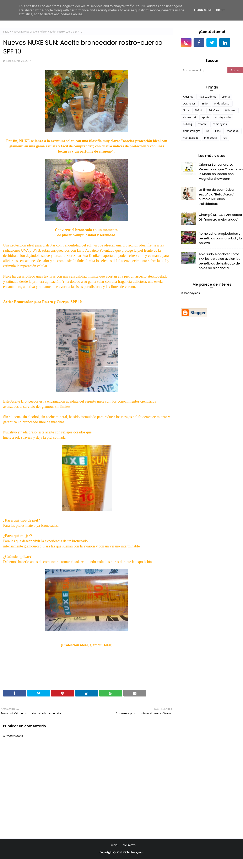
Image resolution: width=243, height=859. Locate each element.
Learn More (203, 10)
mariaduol (233, 131)
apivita (206, 117)
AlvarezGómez (207, 96)
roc (225, 138)
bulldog (187, 124)
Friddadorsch (222, 103)
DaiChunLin (189, 103)
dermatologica (191, 131)
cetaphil (202, 124)
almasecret (189, 117)
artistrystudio (223, 117)
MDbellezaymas (133, 852)
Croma (226, 96)
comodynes (220, 124)
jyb (208, 131)
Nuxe (186, 110)
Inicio (6, 31)
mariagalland (191, 138)
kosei (218, 131)
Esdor (205, 103)
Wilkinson (230, 110)
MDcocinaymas (190, 293)
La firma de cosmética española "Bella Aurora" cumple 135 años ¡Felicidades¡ (216, 196)
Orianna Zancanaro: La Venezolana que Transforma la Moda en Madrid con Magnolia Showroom (221, 171)
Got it (220, 10)
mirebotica (210, 138)
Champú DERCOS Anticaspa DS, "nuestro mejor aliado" (220, 217)
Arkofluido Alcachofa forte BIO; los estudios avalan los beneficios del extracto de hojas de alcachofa (219, 261)
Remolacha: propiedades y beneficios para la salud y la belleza (220, 238)
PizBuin (199, 110)
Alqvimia (188, 96)
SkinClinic (214, 110)
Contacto (129, 845)
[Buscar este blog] (204, 70)
